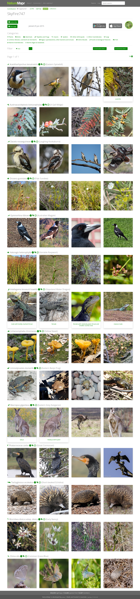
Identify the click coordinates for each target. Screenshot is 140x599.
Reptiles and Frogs (43, 37)
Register (93, 3)
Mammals (29, 37)
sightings (38, 8)
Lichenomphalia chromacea (23, 331)
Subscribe (12, 22)
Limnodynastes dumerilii (21, 368)
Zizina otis (15, 556)
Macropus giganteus (20, 405)
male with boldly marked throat (22, 324)
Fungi (107, 37)
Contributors (11, 9)
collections (53, 8)
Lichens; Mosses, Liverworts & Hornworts (23, 40)
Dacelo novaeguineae (20, 141)
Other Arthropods (78, 37)
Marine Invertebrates (16, 42)
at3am (63, 597)
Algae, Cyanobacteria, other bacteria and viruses (57, 40)
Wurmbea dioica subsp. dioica (23, 519)
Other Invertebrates (95, 37)
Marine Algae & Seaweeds (35, 42)
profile (32, 8)
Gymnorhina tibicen (19, 215)
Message (12, 26)
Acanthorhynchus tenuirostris (24, 64)
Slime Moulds (82, 40)
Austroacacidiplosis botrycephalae (26, 104)
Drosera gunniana (18, 178)
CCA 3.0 (95, 597)
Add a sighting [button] (47, 3)
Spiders (65, 37)
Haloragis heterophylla (20, 252)
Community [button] (36, 3)
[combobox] (117, 3)
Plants (11, 37)
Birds (19, 37)
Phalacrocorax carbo (19, 445)
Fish (116, 40)
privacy (90, 597)
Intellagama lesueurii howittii (23, 289)
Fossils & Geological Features (101, 40)
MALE (22, 440)
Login (99, 3)
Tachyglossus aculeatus (22, 482)
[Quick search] (113, 3)
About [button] (29, 3)
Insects (56, 37)
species (45, 8)
